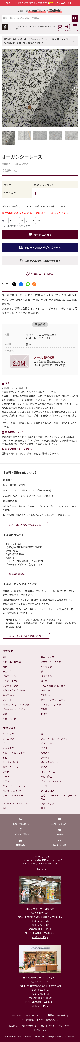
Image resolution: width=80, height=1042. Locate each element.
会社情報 (16, 1015)
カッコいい (8, 695)
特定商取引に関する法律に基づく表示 (27, 1025)
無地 (5, 657)
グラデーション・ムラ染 (53, 699)
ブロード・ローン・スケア (54, 738)
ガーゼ (44, 734)
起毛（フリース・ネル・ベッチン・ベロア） (59, 797)
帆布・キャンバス (50, 762)
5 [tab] (49, 122)
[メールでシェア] (34, 284)
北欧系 (44, 714)
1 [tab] (30, 122)
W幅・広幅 (46, 776)
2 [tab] (35, 122)
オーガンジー (9, 738)
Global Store (40, 869)
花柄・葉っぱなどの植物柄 (29, 42)
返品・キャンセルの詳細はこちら (26, 635)
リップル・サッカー (13, 795)
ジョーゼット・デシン (14, 786)
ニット (6, 776)
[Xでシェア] (14, 284)
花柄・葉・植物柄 (12, 662)
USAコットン (9, 676)
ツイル (44, 748)
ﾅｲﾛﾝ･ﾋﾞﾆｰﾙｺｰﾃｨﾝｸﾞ (12, 790)
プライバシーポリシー (58, 1025)
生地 (15, 39)
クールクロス (47, 790)
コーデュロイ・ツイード (15, 803)
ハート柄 (45, 690)
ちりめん (45, 752)
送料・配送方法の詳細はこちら (25, 524)
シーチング (8, 734)
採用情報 (61, 1015)
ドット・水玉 (47, 657)
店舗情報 (50, 1015)
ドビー (6, 757)
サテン (6, 781)
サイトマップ (40, 1030)
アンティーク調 (10, 685)
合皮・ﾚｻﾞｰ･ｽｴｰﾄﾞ (50, 771)
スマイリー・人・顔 (51, 704)
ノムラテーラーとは (33, 1015)
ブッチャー (46, 757)
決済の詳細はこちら (19, 573)
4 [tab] (45, 122)
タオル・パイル (10, 762)
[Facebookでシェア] (21, 284)
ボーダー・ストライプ (14, 709)
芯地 (5, 808)
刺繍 (5, 714)
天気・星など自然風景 (14, 690)
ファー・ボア (47, 803)
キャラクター (47, 666)
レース (44, 786)
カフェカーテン (10, 767)
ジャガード (8, 771)
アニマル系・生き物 (51, 662)
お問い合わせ (52, 1020)
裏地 (43, 808)
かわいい (45, 695)
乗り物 (44, 709)
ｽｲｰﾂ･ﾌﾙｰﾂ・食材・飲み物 (16, 704)
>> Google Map (40, 937)
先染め (44, 767)
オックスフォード (12, 748)
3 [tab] (40, 122)
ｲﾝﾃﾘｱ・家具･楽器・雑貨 (53, 685)
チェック (7, 671)
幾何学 (44, 680)
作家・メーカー (10, 718)
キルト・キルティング (14, 752)
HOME (7, 39)
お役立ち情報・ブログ (32, 1020)
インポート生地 (10, 680)
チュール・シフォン (51, 781)
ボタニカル (46, 676)
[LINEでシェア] (28, 284)
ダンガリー (46, 743)
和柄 (5, 666)
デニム (44, 671)
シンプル (7, 699)
